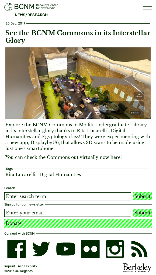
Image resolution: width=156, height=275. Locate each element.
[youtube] (65, 249)
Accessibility (27, 266)
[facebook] (16, 249)
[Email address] (67, 213)
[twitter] (41, 249)
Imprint (9, 266)
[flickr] (90, 249)
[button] (147, 6)
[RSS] (139, 249)
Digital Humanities (60, 174)
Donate (14, 223)
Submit (142, 196)
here (115, 157)
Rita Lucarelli (20, 174)
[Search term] (67, 196)
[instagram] (115, 249)
